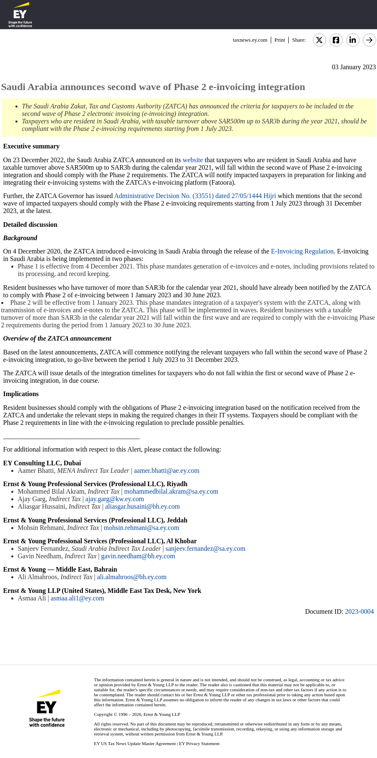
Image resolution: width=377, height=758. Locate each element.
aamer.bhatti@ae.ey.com (167, 470)
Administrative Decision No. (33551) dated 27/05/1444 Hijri (195, 195)
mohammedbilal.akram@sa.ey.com (171, 491)
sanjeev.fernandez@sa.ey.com (206, 548)
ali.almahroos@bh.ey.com (132, 576)
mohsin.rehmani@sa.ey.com (141, 527)
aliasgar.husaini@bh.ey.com (142, 506)
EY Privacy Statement (199, 743)
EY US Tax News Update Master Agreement (135, 743)
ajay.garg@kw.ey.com (114, 498)
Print (280, 40)
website (193, 159)
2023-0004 (359, 611)
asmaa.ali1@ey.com (77, 598)
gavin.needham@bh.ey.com (138, 556)
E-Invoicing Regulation (302, 251)
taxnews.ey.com (250, 40)
